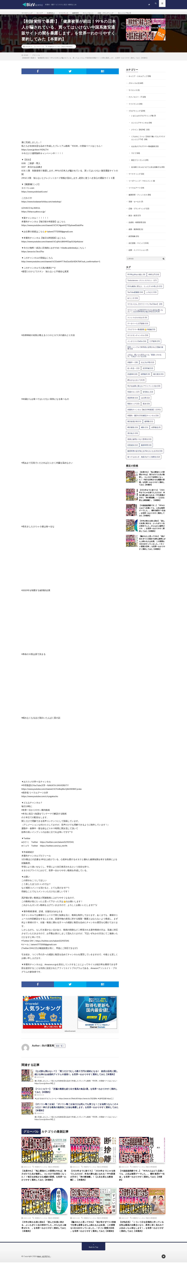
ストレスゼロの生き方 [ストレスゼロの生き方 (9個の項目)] (137, 321)
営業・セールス (135, 205)
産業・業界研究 (135, 233)
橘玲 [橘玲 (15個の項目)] (144, 430)
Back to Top (93, 1261)
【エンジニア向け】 (137, 13)
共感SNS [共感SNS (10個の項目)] (132, 377)
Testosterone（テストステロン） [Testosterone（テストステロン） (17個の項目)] (142, 283)
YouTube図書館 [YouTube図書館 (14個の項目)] (135, 295)
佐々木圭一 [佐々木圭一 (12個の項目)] (133, 371)
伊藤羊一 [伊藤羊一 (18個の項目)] (132, 365)
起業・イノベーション (138, 253)
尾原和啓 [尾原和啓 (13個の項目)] (132, 401)
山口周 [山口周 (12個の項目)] (145, 401)
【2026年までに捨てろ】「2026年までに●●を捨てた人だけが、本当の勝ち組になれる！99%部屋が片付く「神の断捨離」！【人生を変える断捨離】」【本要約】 (152, 498)
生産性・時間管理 (136, 226)
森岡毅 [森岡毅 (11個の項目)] (148, 424)
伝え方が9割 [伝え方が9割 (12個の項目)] (147, 365)
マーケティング (27, 13)
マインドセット (95, 13)
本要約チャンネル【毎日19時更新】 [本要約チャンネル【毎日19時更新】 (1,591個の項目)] (144, 413)
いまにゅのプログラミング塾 (143, 118)
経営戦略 (132, 239)
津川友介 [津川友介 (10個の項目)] (132, 436)
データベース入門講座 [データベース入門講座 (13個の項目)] (137, 327)
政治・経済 (133, 219)
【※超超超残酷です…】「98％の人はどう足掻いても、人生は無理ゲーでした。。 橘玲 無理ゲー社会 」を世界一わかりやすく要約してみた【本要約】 (152, 514)
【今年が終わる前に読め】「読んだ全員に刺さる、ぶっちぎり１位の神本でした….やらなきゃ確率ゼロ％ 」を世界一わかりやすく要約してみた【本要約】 (152, 529)
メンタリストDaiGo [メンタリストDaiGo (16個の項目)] (136, 344)
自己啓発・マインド (137, 246)
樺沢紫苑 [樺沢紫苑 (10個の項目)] (132, 430)
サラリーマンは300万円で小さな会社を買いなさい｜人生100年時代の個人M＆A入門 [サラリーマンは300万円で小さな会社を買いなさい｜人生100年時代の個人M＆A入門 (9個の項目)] (145, 314)
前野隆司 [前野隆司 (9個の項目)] (145, 377)
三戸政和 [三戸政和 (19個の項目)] (154, 344)
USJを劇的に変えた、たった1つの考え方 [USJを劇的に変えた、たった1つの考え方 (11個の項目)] (144, 289)
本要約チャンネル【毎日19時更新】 (60, 49)
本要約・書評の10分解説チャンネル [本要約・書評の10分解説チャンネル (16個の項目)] (143, 419)
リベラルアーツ (135, 192)
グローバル (40, 49)
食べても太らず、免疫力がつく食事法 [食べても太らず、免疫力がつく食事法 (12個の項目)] (143, 460)
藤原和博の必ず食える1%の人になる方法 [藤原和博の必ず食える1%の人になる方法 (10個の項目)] (144, 454)
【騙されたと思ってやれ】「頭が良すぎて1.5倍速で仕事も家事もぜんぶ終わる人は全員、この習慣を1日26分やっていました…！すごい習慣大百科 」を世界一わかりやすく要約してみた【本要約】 (93, 1237)
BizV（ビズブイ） (44, 1270)
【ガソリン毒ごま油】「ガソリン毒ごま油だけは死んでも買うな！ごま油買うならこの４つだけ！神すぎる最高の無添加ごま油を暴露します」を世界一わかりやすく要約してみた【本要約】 (76, 1110)
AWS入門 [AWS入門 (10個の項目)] (153, 278)
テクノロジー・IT (136, 99)
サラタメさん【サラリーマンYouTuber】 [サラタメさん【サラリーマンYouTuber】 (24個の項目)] (144, 307)
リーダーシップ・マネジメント (141, 185)
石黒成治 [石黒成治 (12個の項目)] (132, 448)
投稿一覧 (59, 1049)
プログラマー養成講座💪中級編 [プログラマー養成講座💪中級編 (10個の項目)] (141, 332)
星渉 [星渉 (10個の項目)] (146, 407)
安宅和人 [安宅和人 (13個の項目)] (148, 395)
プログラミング (135, 113)
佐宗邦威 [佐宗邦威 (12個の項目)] (148, 371)
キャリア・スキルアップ (139, 79)
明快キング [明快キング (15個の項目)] (133, 407)
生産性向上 (54, 13)
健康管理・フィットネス (139, 198)
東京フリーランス (138, 162)
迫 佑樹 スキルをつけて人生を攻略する (147, 168)
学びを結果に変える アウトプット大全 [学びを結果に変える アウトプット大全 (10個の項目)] (143, 389)
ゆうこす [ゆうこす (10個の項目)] (132, 301)
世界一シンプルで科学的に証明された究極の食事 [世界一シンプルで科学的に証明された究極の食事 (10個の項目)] (145, 351)
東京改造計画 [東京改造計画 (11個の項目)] (134, 424)
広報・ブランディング (115, 13)
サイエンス (133, 93)
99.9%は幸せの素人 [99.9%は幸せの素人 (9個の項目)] (136, 278)
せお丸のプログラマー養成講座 (144, 148)
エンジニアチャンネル (140, 125)
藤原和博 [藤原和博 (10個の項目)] (146, 448)
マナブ (134, 155)
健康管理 (81, 13)
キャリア (42, 13)
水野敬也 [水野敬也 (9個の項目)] (156, 430)
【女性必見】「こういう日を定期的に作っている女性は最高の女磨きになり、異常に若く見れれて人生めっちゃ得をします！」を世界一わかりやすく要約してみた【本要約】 (142, 1237)
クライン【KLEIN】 (139, 132)
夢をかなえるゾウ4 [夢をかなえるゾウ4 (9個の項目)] (136, 383)
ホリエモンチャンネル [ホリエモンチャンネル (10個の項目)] (137, 338)
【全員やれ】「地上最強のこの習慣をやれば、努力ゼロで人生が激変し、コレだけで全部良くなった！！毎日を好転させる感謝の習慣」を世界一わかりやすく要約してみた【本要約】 (44, 1180)
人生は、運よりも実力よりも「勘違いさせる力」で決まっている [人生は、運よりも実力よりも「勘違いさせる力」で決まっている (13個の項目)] (144, 359)
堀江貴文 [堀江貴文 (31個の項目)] (158, 377)
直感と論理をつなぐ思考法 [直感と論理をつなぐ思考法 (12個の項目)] (139, 442)
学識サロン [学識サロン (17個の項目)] (133, 395)
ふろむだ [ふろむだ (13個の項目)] (151, 295)
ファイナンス (68, 13)
